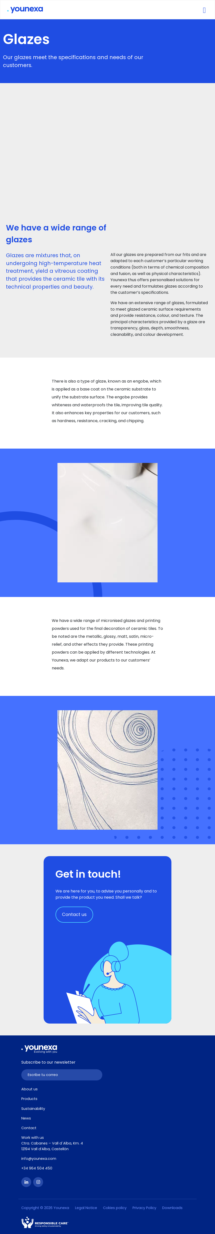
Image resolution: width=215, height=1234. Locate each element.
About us (29, 1089)
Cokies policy (115, 1207)
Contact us (74, 914)
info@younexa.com (38, 1158)
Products (29, 1098)
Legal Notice (86, 1207)
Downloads (172, 1207)
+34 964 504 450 (36, 1168)
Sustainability (33, 1108)
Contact (28, 1127)
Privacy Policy (144, 1207)
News (26, 1118)
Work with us (32, 1137)
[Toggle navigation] (204, 9)
